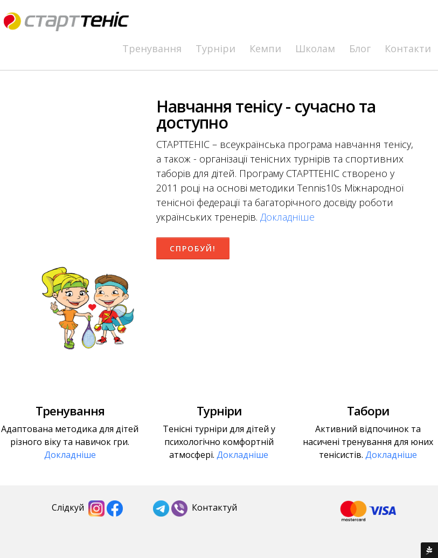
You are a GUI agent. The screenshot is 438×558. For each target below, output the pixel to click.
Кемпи (265, 48)
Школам (315, 48)
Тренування (152, 48)
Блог (360, 48)
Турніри (215, 48)
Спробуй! (193, 248)
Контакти (408, 48)
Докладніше (287, 216)
